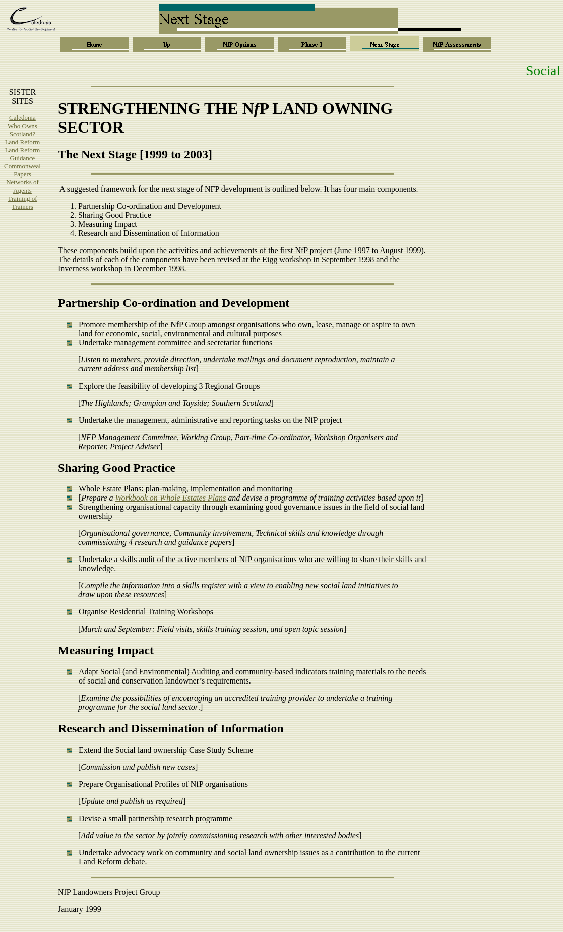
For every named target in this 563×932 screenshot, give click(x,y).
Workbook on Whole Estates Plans (170, 497)
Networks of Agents (22, 186)
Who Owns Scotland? (22, 130)
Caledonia (22, 117)
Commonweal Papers (22, 170)
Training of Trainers (22, 202)
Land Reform (22, 142)
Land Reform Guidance (22, 154)
